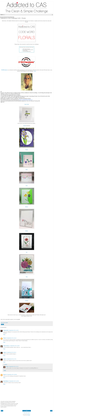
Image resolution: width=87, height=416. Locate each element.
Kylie (7, 366)
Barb (27, 169)
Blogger (28, 414)
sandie (4, 352)
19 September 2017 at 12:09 (13, 330)
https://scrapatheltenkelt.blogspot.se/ (26, 99)
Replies (5, 364)
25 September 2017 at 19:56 (14, 381)
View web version (27, 412)
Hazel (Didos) (5, 381)
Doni (27, 185)
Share (2, 324)
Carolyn (26, 300)
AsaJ (35, 71)
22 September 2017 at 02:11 (11, 352)
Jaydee (24, 125)
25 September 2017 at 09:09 (12, 374)
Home (27, 410)
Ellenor (26, 206)
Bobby (26, 230)
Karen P (4, 374)
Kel (26, 252)
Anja (27, 276)
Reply (4, 334)
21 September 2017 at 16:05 (14, 345)
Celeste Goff (5, 330)
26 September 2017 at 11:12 (13, 366)
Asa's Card (27, 104)
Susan (26, 149)
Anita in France (6, 345)
